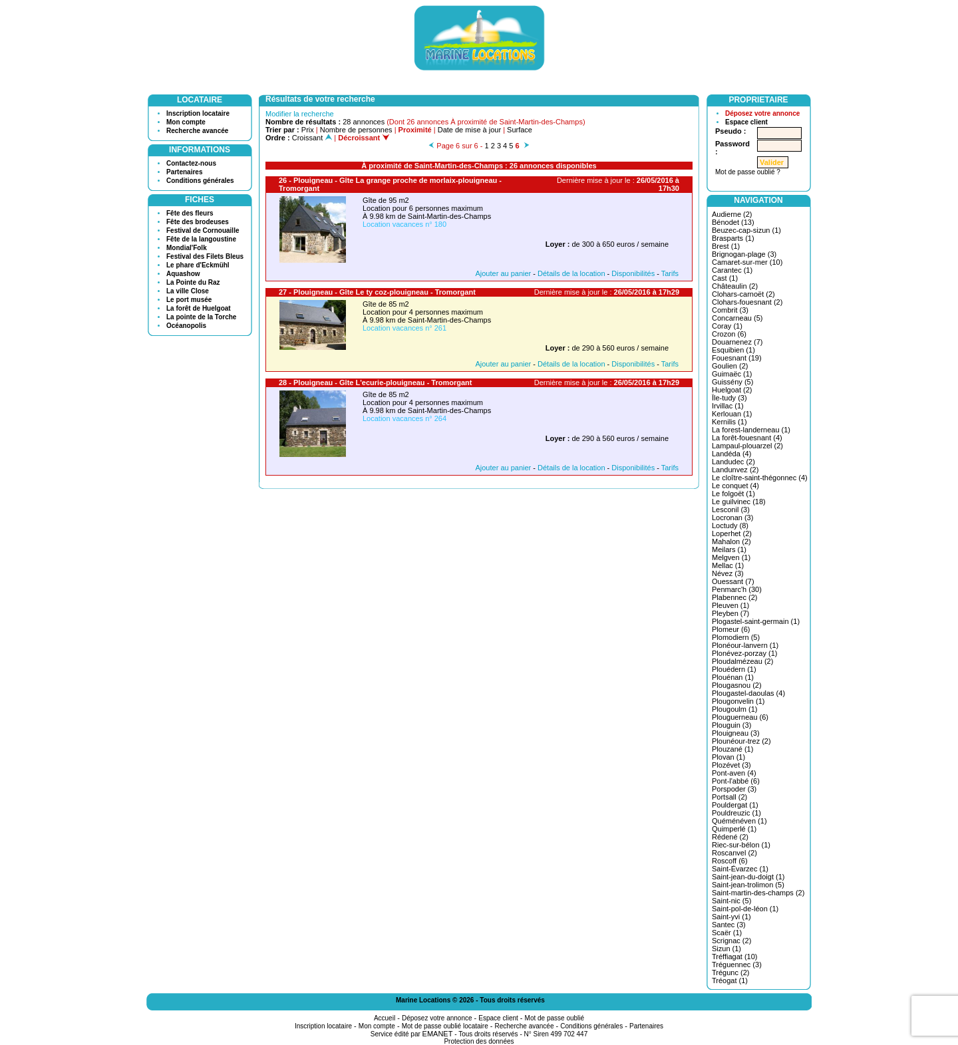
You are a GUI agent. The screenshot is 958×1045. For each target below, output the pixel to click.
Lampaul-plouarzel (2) (747, 446)
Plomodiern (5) (736, 637)
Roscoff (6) (730, 861)
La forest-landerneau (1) (751, 430)
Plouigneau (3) (736, 733)
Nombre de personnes (356, 130)
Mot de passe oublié (555, 1018)
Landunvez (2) (735, 470)
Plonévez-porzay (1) (744, 653)
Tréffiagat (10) (734, 957)
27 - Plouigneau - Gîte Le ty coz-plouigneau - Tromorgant (377, 292)
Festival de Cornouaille (202, 230)
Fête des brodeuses (197, 221)
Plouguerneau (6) (740, 717)
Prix (307, 130)
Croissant (312, 138)
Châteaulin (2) (735, 286)
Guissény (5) (732, 382)
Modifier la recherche (299, 114)
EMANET (437, 1034)
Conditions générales (200, 180)
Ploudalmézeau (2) (742, 661)
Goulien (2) (730, 366)
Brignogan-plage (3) (744, 254)
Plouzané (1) (732, 749)
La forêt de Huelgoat (198, 308)
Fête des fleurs (190, 213)
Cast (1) (725, 278)
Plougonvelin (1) (738, 701)
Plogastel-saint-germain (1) (756, 621)
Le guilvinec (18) (739, 502)
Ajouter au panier (503, 273)
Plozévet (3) (731, 765)
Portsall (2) (729, 797)
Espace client (746, 122)
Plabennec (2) (735, 597)
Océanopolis (186, 325)
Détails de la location (571, 273)
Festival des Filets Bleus (204, 256)
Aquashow (183, 273)
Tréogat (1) (730, 980)
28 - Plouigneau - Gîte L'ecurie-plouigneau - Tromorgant (375, 382)
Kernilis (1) (729, 422)
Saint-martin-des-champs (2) (758, 893)
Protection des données (479, 1041)
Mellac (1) (728, 565)
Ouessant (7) (733, 581)
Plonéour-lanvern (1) (745, 645)
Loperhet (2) (732, 533)
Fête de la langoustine (201, 239)
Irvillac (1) (728, 406)
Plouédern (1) (734, 669)
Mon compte (186, 122)
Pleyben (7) (730, 613)
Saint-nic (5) (731, 901)
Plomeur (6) (731, 629)
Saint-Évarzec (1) (740, 869)
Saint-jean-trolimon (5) (748, 885)
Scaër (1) (727, 933)
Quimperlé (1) (734, 829)
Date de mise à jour (469, 130)
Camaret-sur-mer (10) (747, 262)
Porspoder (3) (734, 789)
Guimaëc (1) (732, 374)
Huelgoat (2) (732, 390)
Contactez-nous (191, 163)
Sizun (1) (726, 949)
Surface (519, 130)
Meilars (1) (729, 549)
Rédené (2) (730, 837)
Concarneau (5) (737, 318)
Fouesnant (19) (737, 358)
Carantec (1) (732, 270)
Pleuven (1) (730, 605)
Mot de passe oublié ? (747, 172)
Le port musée (189, 299)
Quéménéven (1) (739, 821)
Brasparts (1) (733, 238)
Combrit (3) (730, 310)
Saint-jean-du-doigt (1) (748, 877)
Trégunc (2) (730, 972)
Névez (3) (728, 573)
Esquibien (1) (733, 350)
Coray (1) (727, 326)
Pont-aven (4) (734, 773)
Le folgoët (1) (733, 494)
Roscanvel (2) (734, 853)
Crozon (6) (729, 334)
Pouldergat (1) (735, 805)
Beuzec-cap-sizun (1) (746, 230)
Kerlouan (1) (732, 414)
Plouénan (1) (733, 677)
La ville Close (187, 291)
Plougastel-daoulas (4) (748, 693)
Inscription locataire (198, 113)
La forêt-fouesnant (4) (747, 438)
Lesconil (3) (731, 510)
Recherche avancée (197, 130)
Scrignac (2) (731, 941)
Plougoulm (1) (734, 709)
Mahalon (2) (731, 541)
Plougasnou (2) (737, 685)
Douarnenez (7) (737, 342)
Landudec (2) (733, 462)
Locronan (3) (732, 518)
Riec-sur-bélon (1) (741, 845)
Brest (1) (726, 246)
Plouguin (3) (731, 725)
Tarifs (670, 273)
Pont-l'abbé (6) (736, 781)
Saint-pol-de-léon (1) (745, 909)
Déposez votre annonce (762, 113)
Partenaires (184, 172)
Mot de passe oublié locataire (445, 1026)
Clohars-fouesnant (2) (747, 302)
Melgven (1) (731, 557)
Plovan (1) (728, 757)
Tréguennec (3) (737, 965)
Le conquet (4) (735, 486)
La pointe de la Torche (201, 317)
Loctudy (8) (730, 525)
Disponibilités (633, 273)
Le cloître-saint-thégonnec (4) (760, 478)
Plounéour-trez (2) (741, 741)
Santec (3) (729, 925)
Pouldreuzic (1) (736, 813)
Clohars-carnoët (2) (743, 294)
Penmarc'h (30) (737, 589)
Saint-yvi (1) (731, 917)
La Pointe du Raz (193, 282)
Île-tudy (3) (729, 398)
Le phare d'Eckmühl (198, 265)
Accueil (384, 1018)
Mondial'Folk (186, 247)
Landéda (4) (731, 454)
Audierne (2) (732, 214)
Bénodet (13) (733, 222)
